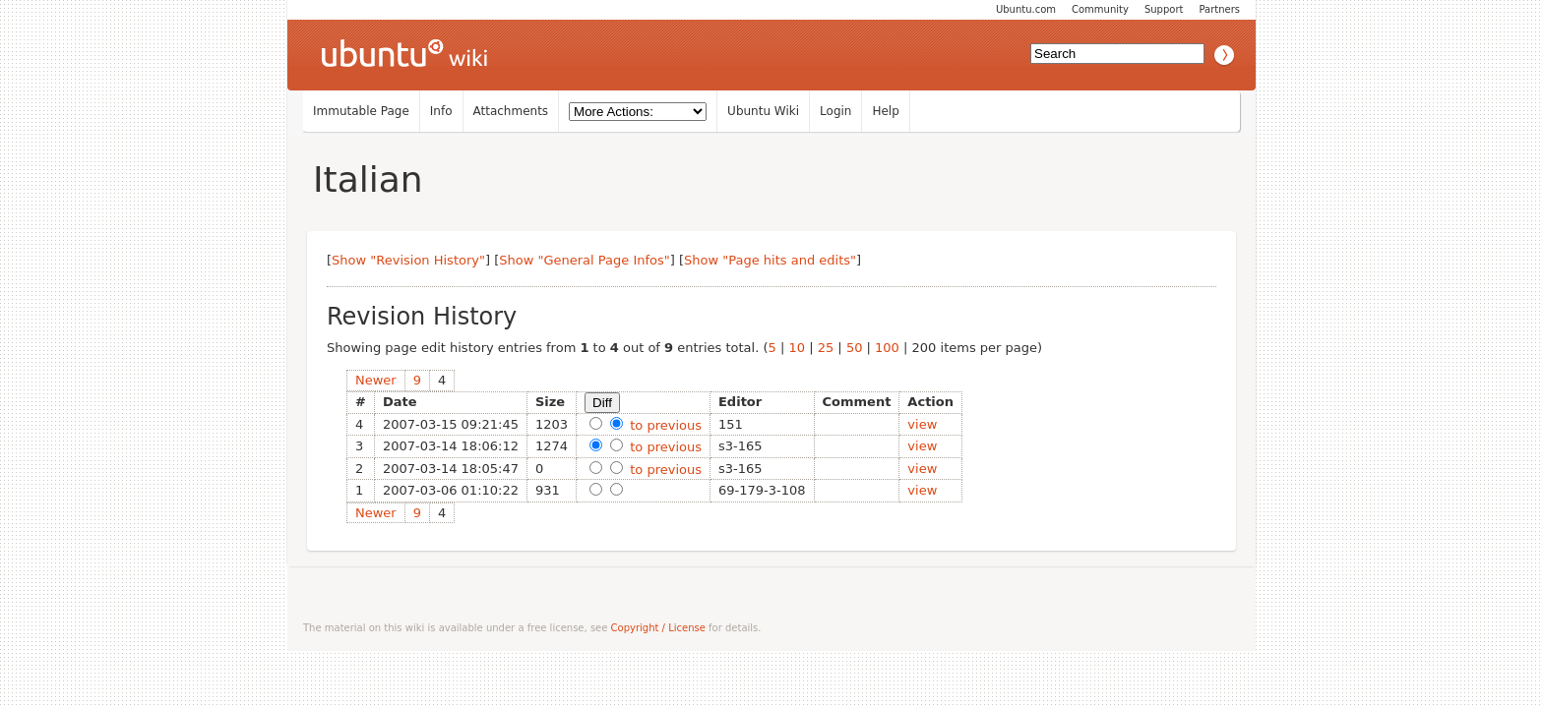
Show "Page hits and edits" (770, 260)
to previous (664, 425)
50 (854, 347)
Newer (376, 380)
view (922, 424)
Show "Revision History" (408, 260)
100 (887, 347)
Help (885, 111)
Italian (368, 179)
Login (835, 111)
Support (1164, 9)
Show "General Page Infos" (584, 260)
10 (796, 347)
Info (441, 111)
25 (826, 347)
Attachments (511, 111)
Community (1100, 9)
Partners (1219, 9)
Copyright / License (658, 627)
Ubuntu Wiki (763, 111)
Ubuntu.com (1026, 9)
